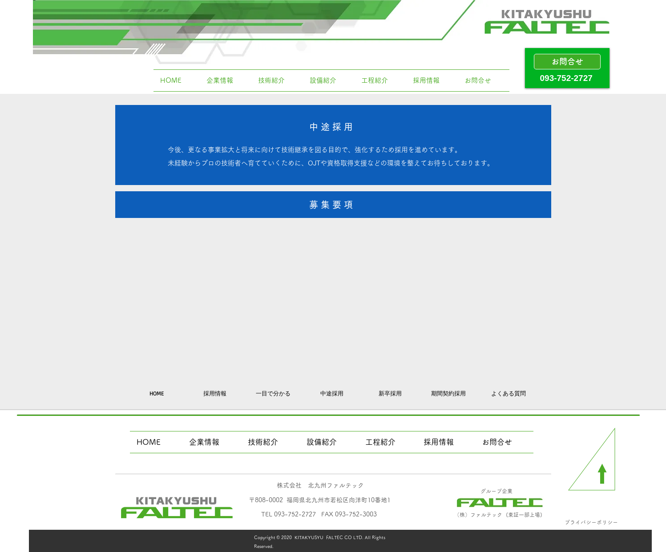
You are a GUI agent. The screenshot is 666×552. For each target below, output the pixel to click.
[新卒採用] (390, 393)
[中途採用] (332, 393)
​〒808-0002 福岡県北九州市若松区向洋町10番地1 (320, 500)
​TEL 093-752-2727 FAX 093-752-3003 (319, 514)
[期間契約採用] (448, 393)
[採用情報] (215, 393)
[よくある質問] (508, 393)
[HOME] (157, 393)
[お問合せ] (567, 61)
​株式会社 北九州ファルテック (320, 485)
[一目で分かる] (273, 393)
